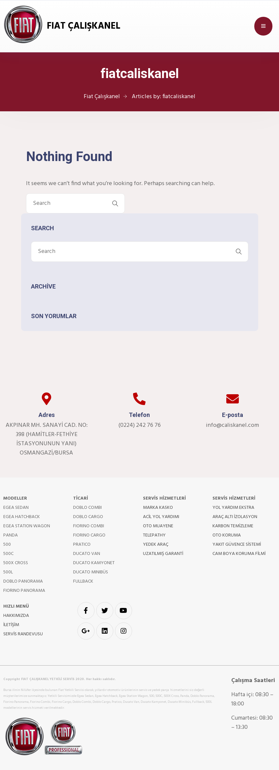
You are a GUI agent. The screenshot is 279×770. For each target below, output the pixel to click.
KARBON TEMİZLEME (232, 526)
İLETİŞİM (11, 625)
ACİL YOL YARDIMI (161, 517)
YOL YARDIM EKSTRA (233, 507)
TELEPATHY (154, 535)
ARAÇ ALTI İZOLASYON (234, 517)
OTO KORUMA (226, 535)
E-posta (232, 414)
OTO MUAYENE (158, 526)
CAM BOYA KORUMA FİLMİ (238, 554)
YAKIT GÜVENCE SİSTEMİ (236, 544)
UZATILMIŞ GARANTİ (163, 554)
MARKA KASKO (158, 507)
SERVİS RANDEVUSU (23, 634)
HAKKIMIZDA (16, 615)
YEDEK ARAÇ (155, 544)
